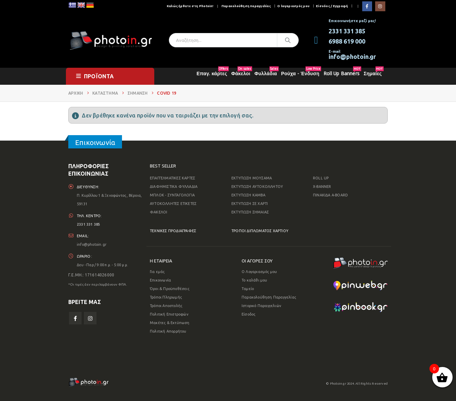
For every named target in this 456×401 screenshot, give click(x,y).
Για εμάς (157, 272)
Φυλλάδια (267, 72)
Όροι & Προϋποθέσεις (169, 289)
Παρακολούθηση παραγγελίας (246, 6)
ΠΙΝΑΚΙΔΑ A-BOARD (330, 195)
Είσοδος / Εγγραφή (332, 6)
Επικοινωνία (160, 280)
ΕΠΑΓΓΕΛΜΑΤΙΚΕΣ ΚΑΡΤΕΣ (172, 178)
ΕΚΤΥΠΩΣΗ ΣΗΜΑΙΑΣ (250, 212)
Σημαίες (373, 72)
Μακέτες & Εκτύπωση (170, 323)
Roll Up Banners (342, 72)
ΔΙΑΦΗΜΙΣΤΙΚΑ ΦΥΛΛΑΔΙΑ (173, 187)
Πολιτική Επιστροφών (169, 314)
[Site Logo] (110, 40)
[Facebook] (367, 6)
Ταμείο (248, 289)
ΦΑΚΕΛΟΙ (158, 212)
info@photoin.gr (91, 245)
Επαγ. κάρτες (213, 72)
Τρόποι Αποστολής (166, 306)
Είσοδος (248, 314)
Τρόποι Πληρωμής (166, 297)
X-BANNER (322, 187)
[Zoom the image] (360, 261)
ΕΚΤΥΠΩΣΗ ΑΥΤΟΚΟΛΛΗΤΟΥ (257, 187)
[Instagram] (380, 6)
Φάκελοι (241, 72)
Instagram (90, 318)
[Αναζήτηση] (287, 40)
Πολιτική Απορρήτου (168, 331)
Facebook (75, 318)
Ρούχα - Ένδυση (301, 72)
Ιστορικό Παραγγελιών (261, 306)
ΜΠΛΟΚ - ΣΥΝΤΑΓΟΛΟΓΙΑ (172, 195)
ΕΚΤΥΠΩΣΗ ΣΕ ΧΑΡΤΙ (249, 204)
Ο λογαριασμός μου (293, 6)
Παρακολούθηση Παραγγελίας (269, 297)
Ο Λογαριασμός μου (259, 272)
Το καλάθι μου (254, 280)
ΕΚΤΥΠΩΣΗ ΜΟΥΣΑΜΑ (251, 178)
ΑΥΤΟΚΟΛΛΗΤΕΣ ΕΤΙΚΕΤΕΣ (173, 204)
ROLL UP (321, 178)
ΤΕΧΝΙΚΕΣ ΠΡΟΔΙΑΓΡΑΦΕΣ (173, 231)
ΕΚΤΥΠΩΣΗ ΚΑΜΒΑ (248, 195)
